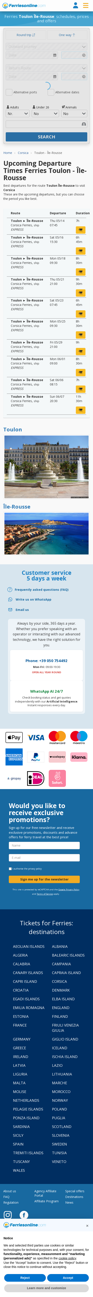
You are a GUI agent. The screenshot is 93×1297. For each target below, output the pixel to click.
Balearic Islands (68, 955)
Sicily (18, 1135)
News (69, 1202)
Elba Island (63, 998)
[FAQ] (46, 589)
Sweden (59, 1144)
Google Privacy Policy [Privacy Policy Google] (68, 889)
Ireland (20, 1056)
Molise (19, 1091)
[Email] (46, 609)
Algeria (20, 955)
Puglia (58, 1117)
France (20, 1025)
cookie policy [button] (67, 1258)
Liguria (20, 1074)
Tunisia (59, 1152)
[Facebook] (23, 1215)
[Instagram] (10, 1215)
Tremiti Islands (28, 1152)
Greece (19, 1047)
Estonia (21, 1016)
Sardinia (21, 1126)
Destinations (74, 1197)
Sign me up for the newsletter (44, 879)
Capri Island (25, 981)
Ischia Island (65, 1056)
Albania (60, 946)
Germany (21, 1039)
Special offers (74, 1191)
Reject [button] (25, 1278)
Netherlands (26, 1100)
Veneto (59, 1161)
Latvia (19, 1065)
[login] (76, 5)
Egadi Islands (26, 998)
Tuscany (21, 1161)
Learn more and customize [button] (46, 1288)
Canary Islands (28, 972)
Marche (59, 1082)
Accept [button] (68, 1278)
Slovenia (60, 1135)
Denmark (61, 990)
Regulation (11, 1202)
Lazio (57, 1065)
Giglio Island (65, 1039)
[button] (87, 1225)
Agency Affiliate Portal (45, 1193)
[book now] (81, 230)
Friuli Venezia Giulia (65, 1028)
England (60, 1007)
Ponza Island (26, 1117)
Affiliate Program (46, 1201)
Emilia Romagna (29, 1007)
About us (9, 1191)
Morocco (61, 1091)
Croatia (21, 990)
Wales (19, 1170)
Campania (61, 963)
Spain (18, 1144)
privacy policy (35, 868)
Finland (60, 1016)
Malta (19, 1082)
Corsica (59, 981)
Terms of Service (45, 894)
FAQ (6, 1197)
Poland (59, 1109)
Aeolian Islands (29, 946)
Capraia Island (66, 972)
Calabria (21, 963)
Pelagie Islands (28, 1109)
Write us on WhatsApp (33, 599)
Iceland (59, 1047)
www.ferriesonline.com (23, 5)
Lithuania (62, 1074)
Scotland (61, 1126)
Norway (60, 1100)
